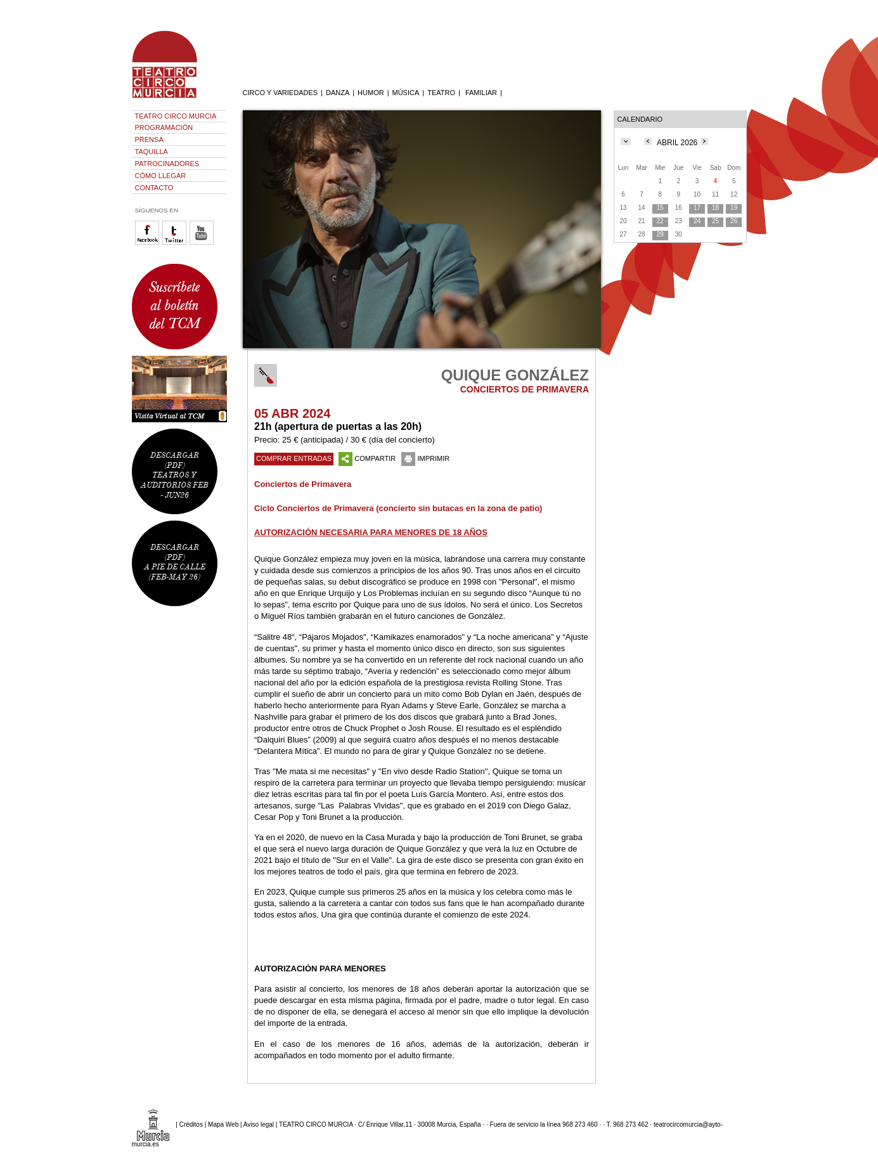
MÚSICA (406, 92)
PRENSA (149, 139)
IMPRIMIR (425, 458)
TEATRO (441, 92)
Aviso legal (258, 1124)
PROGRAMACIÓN (164, 127)
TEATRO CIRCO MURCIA (176, 116)
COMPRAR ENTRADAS (294, 458)
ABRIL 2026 (677, 142)
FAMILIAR (481, 92)
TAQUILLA (151, 151)
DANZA (337, 92)
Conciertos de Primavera (302, 484)
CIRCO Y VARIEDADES (280, 92)
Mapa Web (223, 1124)
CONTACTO (154, 187)
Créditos (191, 1124)
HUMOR (371, 92)
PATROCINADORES (167, 163)
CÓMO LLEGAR (160, 175)
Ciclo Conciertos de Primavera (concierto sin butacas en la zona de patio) (398, 508)
